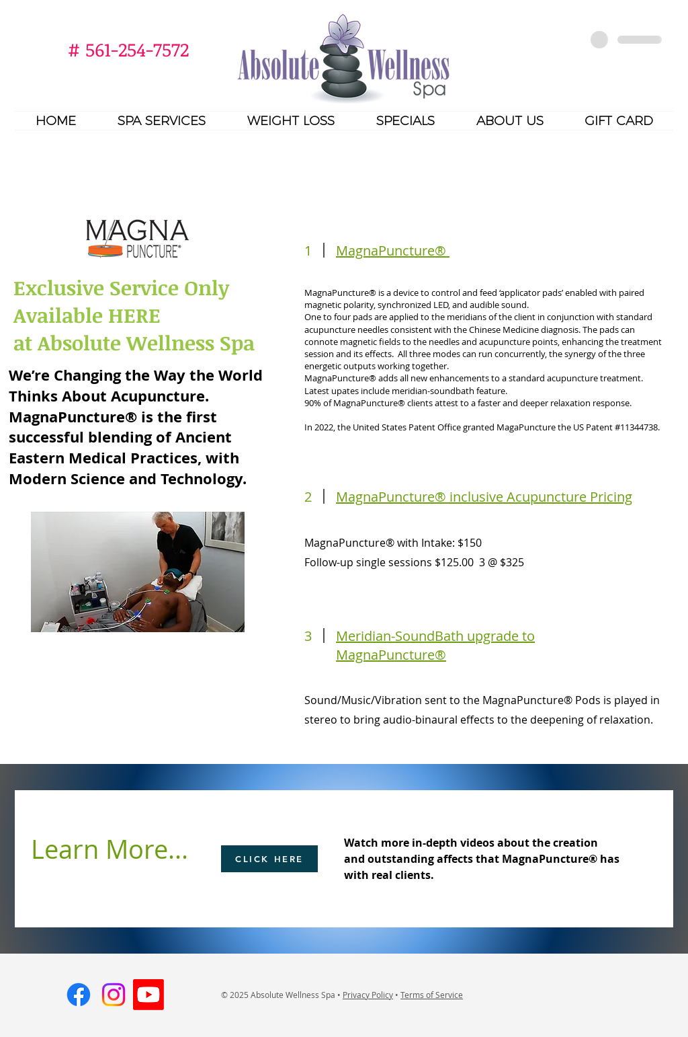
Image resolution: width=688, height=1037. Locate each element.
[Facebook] (78, 994)
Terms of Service (431, 994)
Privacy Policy (368, 994)
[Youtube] (148, 994)
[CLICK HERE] (269, 858)
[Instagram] (113, 994)
